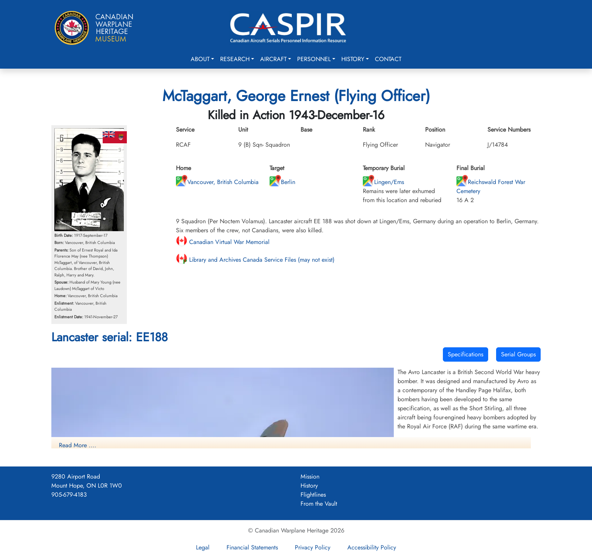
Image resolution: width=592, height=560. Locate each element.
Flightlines (313, 494)
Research (235, 59)
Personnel (314, 59)
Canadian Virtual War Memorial (223, 242)
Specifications (465, 354)
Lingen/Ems (383, 182)
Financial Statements (252, 547)
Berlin (282, 182)
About (200, 59)
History (352, 59)
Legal (203, 547)
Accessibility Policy (371, 547)
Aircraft (273, 59)
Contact (388, 59)
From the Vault (319, 503)
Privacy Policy (312, 547)
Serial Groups (518, 354)
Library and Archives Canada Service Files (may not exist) (255, 259)
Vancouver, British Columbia (217, 182)
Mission (310, 476)
